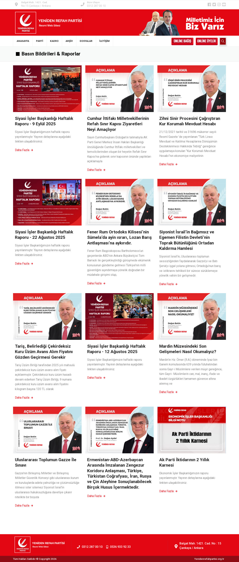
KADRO (54, 41)
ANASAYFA (23, 41)
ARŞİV (69, 41)
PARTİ (39, 41)
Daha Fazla (24, 150)
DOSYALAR (86, 41)
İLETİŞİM (104, 41)
